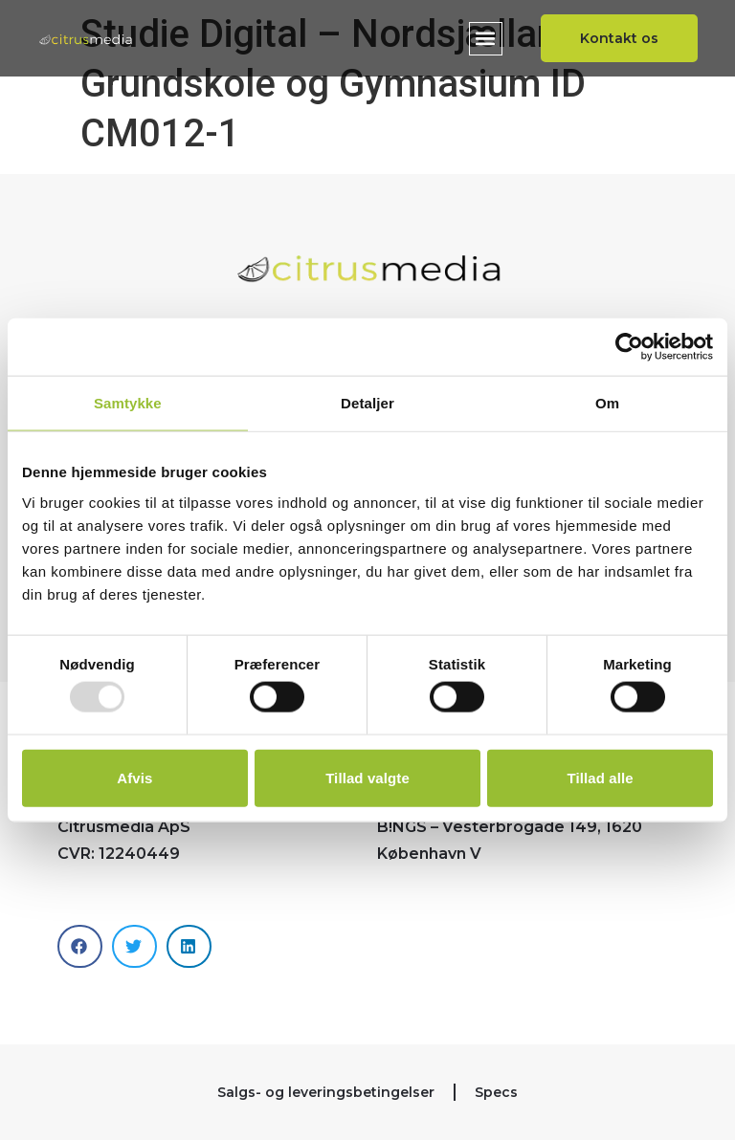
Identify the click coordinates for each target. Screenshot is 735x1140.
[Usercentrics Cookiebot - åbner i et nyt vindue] (629, 347)
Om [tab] (607, 403)
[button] (484, 38)
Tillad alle (601, 777)
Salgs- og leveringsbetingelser (325, 1092)
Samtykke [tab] (128, 403)
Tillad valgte (367, 777)
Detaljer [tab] (367, 403)
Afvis (134, 777)
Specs (496, 1092)
